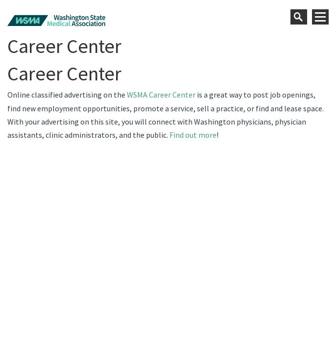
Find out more (192, 135)
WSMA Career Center (161, 95)
